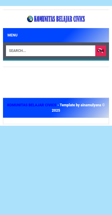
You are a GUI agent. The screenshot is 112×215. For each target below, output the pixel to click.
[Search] (50, 50)
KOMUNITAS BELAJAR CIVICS (32, 105)
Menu (12, 35)
